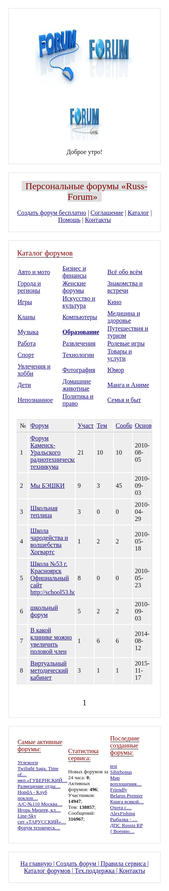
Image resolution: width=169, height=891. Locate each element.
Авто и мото (33, 272)
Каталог (138, 212)
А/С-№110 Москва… (39, 804)
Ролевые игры (126, 343)
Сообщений (131, 425)
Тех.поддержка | (97, 870)
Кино (115, 302)
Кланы (26, 317)
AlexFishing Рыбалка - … (124, 816)
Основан (146, 425)
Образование (80, 332)
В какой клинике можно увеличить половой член (51, 641)
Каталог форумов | (49, 870)
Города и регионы (29, 287)
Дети (24, 385)
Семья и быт (124, 400)
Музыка (28, 332)
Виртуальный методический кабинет (49, 670)
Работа (26, 343)
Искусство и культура (78, 302)
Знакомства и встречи (125, 287)
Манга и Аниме (128, 385)
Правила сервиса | (124, 863)
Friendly (118, 790)
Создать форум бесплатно (51, 212)
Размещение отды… (38, 786)
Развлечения (78, 343)
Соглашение (107, 212)
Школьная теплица (44, 512)
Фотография (78, 370)
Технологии (78, 355)
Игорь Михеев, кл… (39, 810)
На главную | (38, 863)
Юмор (116, 370)
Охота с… (121, 807)
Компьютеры (79, 317)
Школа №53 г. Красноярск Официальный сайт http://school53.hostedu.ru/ (64, 578)
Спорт (25, 355)
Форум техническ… (38, 828)
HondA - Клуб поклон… (32, 795)
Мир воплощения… (126, 781)
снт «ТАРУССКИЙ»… (41, 822)
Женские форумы (74, 287)
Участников (93, 425)
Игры (24, 302)
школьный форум (44, 611)
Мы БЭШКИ (47, 485)
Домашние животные (76, 385)
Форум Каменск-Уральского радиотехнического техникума (56, 452)
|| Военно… (122, 831)
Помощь (69, 219)
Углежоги (27, 762)
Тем (102, 425)
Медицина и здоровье (124, 317)
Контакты (98, 219)
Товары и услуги (120, 355)
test (113, 766)
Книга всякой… (127, 802)
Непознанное (35, 400)
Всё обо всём (125, 272)
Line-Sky (26, 816)
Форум (39, 425)
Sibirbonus (121, 772)
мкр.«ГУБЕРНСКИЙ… (42, 780)
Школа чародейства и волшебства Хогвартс (49, 541)
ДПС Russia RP (126, 825)
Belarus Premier (126, 796)
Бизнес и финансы (74, 272)
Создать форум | (78, 863)
